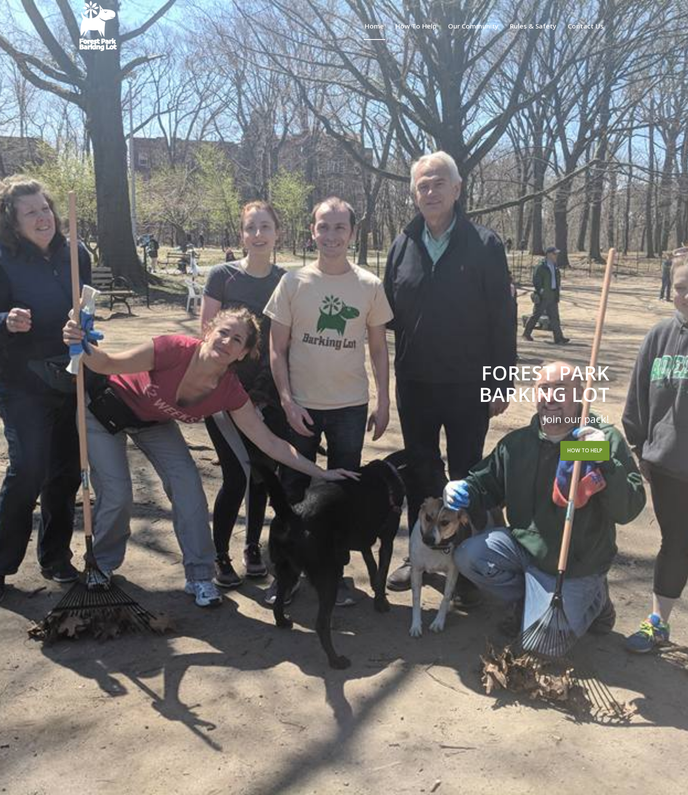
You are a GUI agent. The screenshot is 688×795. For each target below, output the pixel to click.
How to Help (584, 450)
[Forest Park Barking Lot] (98, 25)
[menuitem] (374, 25)
